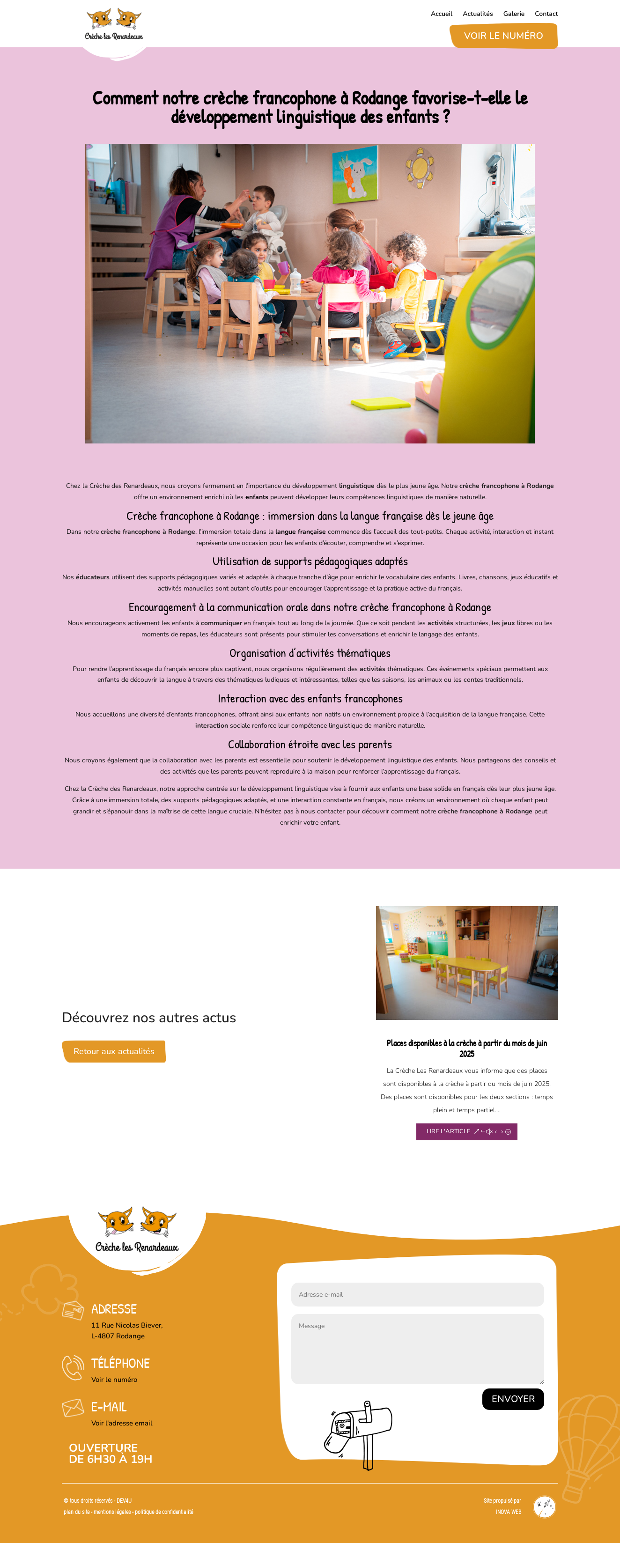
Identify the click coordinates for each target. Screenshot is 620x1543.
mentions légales (113, 1512)
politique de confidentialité (164, 1512)
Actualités (478, 14)
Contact (546, 14)
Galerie (514, 14)
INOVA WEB (508, 1512)
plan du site (76, 1512)
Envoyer (513, 1399)
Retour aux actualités (114, 1051)
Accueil (441, 14)
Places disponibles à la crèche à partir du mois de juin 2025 (467, 1048)
